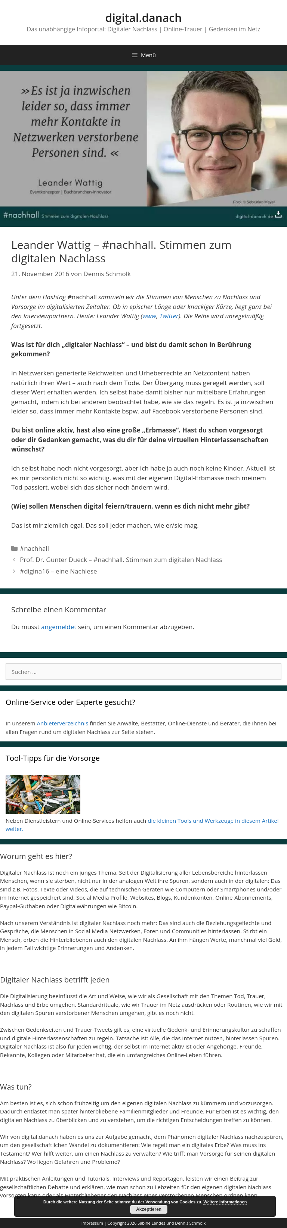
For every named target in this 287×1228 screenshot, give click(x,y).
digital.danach (143, 17)
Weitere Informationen (225, 1202)
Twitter (168, 316)
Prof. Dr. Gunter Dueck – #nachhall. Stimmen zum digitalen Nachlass (121, 559)
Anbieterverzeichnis (63, 723)
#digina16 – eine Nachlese (58, 571)
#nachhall (34, 548)
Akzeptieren (148, 1209)
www (149, 316)
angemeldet (58, 626)
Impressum (92, 1223)
